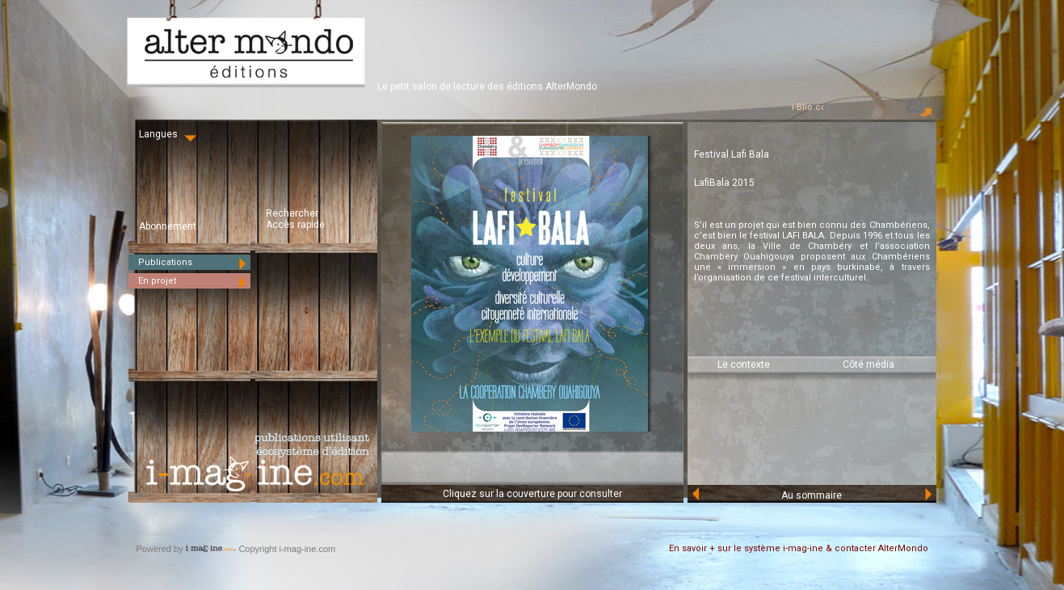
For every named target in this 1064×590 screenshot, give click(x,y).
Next (927, 494)
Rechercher (292, 213)
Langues (169, 134)
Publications (194, 262)
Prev (696, 494)
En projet (194, 281)
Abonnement (167, 226)
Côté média (868, 364)
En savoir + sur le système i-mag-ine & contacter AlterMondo (798, 548)
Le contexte (743, 364)
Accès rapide (295, 224)
